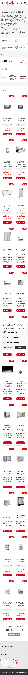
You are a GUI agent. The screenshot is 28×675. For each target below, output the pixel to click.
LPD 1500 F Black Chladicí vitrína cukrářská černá (20, 163)
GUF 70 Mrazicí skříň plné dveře (21, 206)
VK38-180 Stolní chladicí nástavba (12, 61)
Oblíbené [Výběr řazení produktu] (6, 90)
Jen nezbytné (7, 347)
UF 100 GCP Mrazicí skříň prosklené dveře (21, 559)
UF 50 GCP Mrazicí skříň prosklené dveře (20, 603)
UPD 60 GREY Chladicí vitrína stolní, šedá (7, 163)
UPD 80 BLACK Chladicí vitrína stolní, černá (21, 383)
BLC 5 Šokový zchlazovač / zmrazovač (7, 427)
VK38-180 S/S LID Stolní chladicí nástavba (7, 383)
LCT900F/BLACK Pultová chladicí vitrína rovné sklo (7, 118)
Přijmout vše (20, 347)
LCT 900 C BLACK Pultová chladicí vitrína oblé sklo (7, 295)
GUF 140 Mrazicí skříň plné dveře (7, 250)
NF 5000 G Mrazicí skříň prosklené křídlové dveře (20, 515)
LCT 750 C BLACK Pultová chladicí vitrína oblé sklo (20, 251)
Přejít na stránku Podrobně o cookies (14, 350)
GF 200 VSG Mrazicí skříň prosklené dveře (7, 559)
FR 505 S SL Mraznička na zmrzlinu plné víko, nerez (12, 77)
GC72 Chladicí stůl (11, 69)
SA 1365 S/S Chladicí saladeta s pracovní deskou (7, 471)
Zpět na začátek (14, 635)
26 (18, 630)
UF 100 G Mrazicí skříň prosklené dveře (7, 603)
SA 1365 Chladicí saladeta (20, 426)
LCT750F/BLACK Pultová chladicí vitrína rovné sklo (20, 118)
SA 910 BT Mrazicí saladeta (20, 470)
